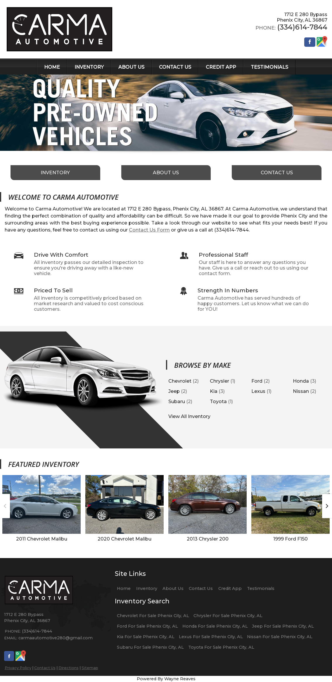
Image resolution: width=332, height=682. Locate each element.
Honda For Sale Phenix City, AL (215, 626)
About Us (173, 588)
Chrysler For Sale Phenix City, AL (227, 615)
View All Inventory (189, 416)
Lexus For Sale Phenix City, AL (211, 636)
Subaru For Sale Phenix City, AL (150, 647)
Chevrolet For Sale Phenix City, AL (153, 615)
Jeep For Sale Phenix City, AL (283, 626)
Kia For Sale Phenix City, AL (145, 636)
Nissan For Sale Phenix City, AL (279, 636)
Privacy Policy (18, 667)
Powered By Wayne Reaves (166, 678)
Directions (68, 667)
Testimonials (260, 588)
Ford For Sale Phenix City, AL (147, 626)
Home (124, 588)
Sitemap (90, 667)
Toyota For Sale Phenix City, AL (221, 647)
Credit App (230, 588)
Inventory (146, 588)
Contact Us (45, 667)
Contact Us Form (149, 230)
